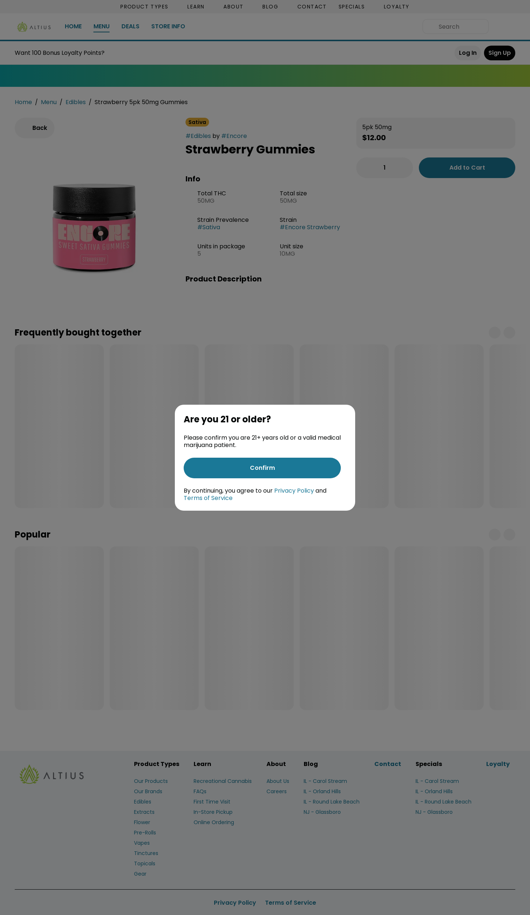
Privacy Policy (294, 490)
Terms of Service (208, 498)
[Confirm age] (262, 468)
